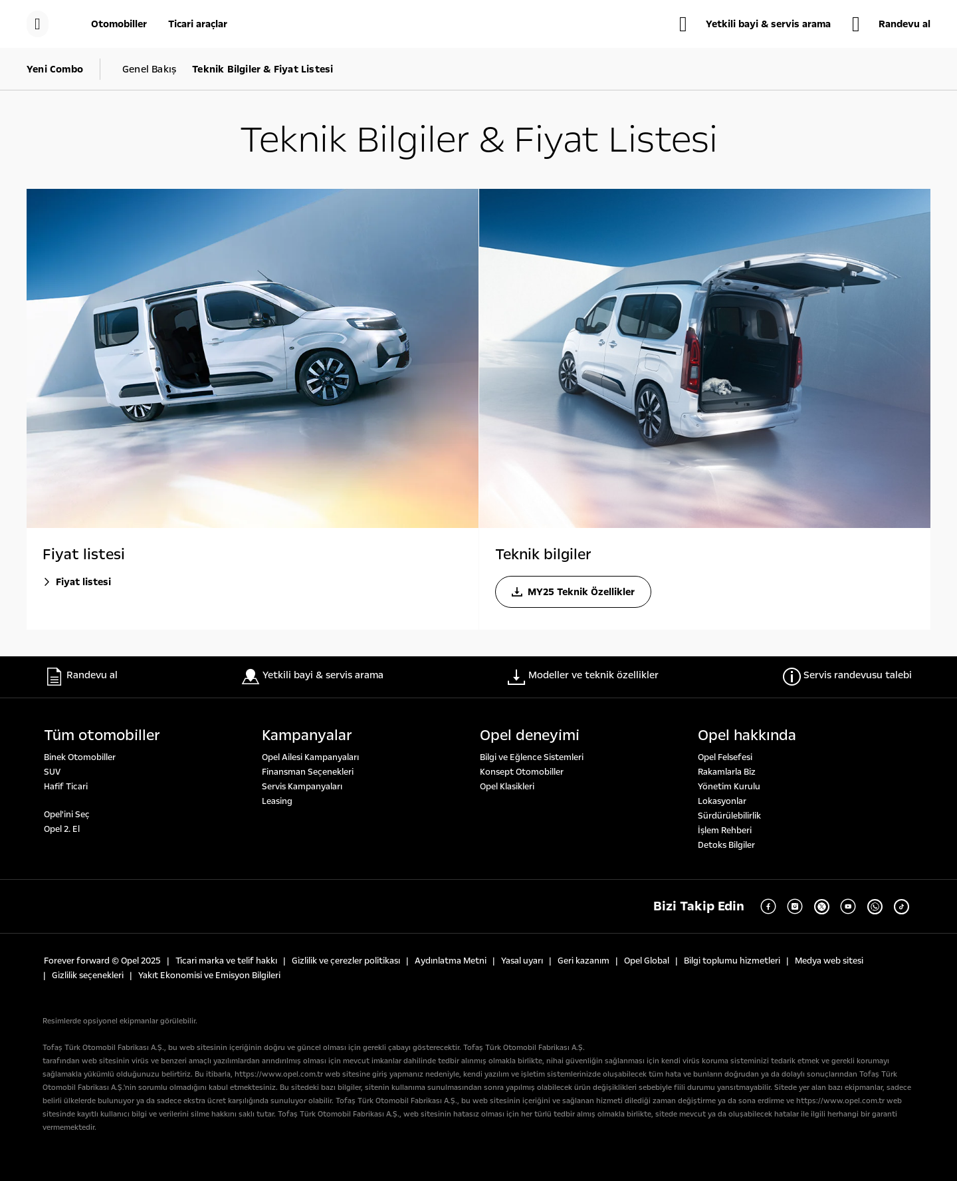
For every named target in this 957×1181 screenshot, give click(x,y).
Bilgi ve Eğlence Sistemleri (532, 757)
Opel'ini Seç (67, 815)
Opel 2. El (62, 829)
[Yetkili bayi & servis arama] (755, 24)
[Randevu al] (891, 24)
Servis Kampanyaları (302, 787)
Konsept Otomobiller (522, 772)
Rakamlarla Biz (727, 772)
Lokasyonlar (722, 801)
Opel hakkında (747, 735)
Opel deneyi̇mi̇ (530, 735)
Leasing (277, 801)
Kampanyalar (307, 735)
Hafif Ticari (66, 787)
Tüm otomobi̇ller (102, 735)
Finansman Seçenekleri (308, 772)
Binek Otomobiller (80, 757)
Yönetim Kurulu (729, 787)
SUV (52, 772)
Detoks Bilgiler (726, 845)
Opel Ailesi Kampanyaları (310, 757)
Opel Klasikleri (507, 787)
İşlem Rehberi (725, 831)
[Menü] (38, 24)
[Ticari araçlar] (197, 24)
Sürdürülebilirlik (729, 816)
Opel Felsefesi (725, 757)
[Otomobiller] (119, 24)
